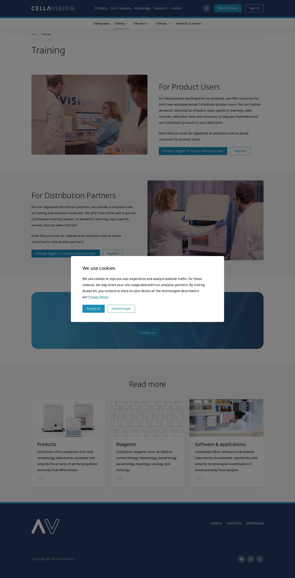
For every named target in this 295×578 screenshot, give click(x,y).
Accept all (93, 308)
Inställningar (121, 308)
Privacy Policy (98, 297)
